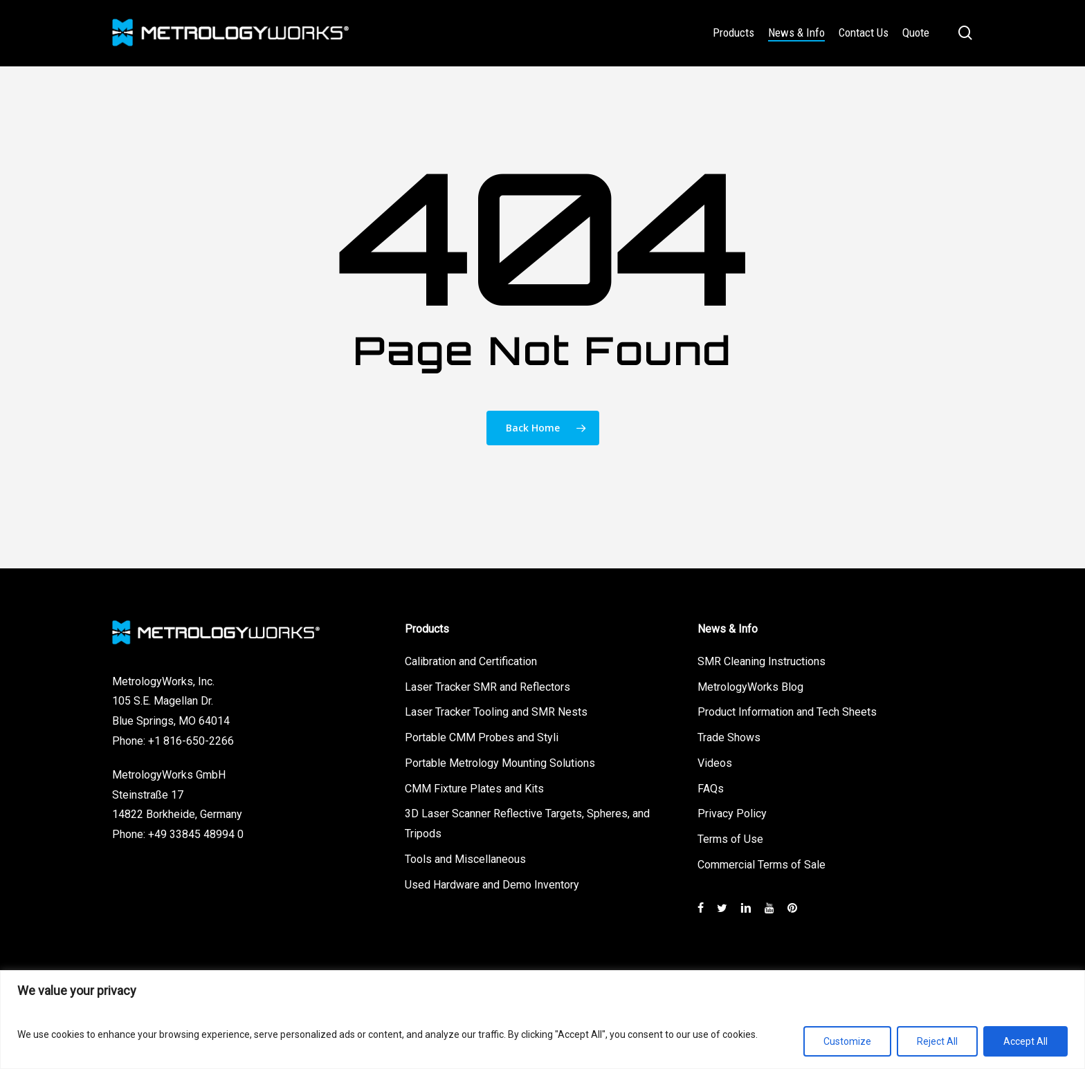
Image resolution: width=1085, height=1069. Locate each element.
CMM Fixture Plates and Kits (474, 786)
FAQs (711, 786)
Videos (715, 761)
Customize (847, 1041)
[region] (542, 1019)
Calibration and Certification (471, 659)
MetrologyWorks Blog (750, 684)
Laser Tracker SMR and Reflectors (487, 684)
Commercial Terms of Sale (762, 862)
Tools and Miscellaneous (465, 857)
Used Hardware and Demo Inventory (492, 882)
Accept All (1025, 1041)
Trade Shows (729, 735)
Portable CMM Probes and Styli (481, 735)
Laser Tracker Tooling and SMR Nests (496, 709)
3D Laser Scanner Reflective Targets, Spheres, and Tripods (527, 822)
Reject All (937, 1041)
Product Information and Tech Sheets (787, 709)
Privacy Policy (732, 812)
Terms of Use (730, 837)
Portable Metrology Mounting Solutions (500, 761)
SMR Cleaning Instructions (762, 659)
